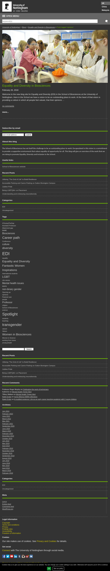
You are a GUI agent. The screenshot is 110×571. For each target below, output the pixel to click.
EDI (3, 207)
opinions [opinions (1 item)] (5, 295)
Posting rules (7, 529)
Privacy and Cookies (46, 541)
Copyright (6, 523)
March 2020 (6, 431)
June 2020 (6, 429)
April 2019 (6, 446)
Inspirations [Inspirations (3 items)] (9, 270)
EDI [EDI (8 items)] (6, 253)
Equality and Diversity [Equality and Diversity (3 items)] (16, 261)
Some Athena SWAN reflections (25, 397)
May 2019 (5, 443)
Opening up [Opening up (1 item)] (6, 292)
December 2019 (8, 436)
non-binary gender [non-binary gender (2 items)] (11, 289)
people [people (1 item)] (4, 299)
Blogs (24, 27)
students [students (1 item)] (5, 318)
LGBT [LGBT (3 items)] (6, 276)
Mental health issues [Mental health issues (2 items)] (13, 283)
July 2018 (5, 461)
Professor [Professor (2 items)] (7, 302)
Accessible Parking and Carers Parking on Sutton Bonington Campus (28, 183)
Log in (4, 501)
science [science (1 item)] (5, 310)
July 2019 (5, 441)
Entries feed (6, 504)
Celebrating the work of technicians (35, 389)
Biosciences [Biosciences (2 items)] (8, 233)
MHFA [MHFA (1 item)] (4, 286)
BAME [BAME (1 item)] (4, 230)
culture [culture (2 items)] (5, 244)
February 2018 (7, 473)
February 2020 (7, 433)
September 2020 (8, 426)
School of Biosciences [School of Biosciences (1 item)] (10, 308)
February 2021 (7, 424)
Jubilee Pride (7, 187)
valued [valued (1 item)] (4, 329)
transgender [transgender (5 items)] (12, 325)
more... (5, 112)
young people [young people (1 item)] (7, 343)
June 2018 (6, 463)
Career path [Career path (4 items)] (11, 238)
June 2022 (6, 416)
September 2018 (8, 456)
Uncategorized (7, 210)
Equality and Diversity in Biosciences (41, 27)
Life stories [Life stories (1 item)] (6, 280)
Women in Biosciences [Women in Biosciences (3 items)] (16, 334)
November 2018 (8, 451)
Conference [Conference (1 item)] (6, 241)
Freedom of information (11, 533)
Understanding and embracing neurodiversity (19, 194)
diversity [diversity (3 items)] (7, 248)
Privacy (5, 527)
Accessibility (7, 531)
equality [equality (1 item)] (5, 258)
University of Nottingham (11, 27)
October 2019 (7, 438)
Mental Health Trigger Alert (21, 392)
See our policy (58, 568)
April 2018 (6, 468)
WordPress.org (7, 509)
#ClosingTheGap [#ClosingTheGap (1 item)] (8, 223)
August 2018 (7, 458)
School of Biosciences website (13, 167)
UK (103, 3)
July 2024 (5, 411)
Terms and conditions (10, 525)
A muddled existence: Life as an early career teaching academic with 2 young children (45, 399)
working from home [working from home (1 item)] (9, 340)
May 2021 (5, 421)
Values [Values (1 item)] (4, 331)
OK (49, 568)
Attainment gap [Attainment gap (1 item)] (7, 228)
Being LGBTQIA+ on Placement (14, 190)
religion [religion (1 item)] (4, 305)
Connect (6, 550)
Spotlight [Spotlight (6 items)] (10, 314)
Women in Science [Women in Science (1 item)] (9, 338)
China (104, 7)
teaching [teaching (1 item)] (5, 321)
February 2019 (7, 448)
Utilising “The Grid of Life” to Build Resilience (19, 179)
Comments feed (8, 506)
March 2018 (6, 470)
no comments (8, 106)
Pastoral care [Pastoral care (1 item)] (7, 297)
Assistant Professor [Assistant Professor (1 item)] (9, 226)
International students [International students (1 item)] (10, 273)
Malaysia (105, 10)
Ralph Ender (6, 397)
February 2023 (7, 414)
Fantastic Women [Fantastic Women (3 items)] (13, 265)
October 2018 (7, 453)
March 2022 (6, 419)
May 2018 (5, 466)
